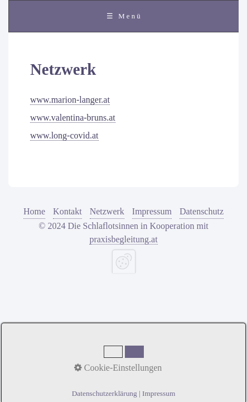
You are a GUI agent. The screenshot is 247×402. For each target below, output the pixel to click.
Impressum (152, 211)
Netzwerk (107, 211)
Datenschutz (202, 211)
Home (34, 211)
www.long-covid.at (64, 135)
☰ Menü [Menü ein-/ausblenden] (124, 16)
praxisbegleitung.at (123, 239)
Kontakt (67, 211)
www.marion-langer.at (70, 99)
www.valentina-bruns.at (72, 117)
